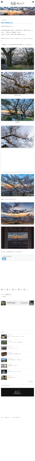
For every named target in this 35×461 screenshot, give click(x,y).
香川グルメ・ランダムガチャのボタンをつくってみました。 (16, 336)
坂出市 (4, 296)
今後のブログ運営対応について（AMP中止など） (15, 359)
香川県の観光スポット (8, 294)
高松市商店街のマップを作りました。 (13, 365)
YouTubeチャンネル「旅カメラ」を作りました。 (15, 371)
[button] (4, 258)
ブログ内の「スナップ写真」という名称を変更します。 (15, 342)
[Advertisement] (17, 273)
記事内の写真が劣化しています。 (12, 377)
